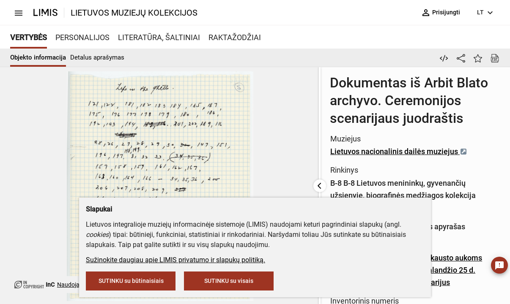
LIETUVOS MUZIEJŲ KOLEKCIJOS (134, 13)
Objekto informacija (38, 57)
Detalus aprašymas (97, 57)
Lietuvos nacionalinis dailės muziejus (332, 133)
